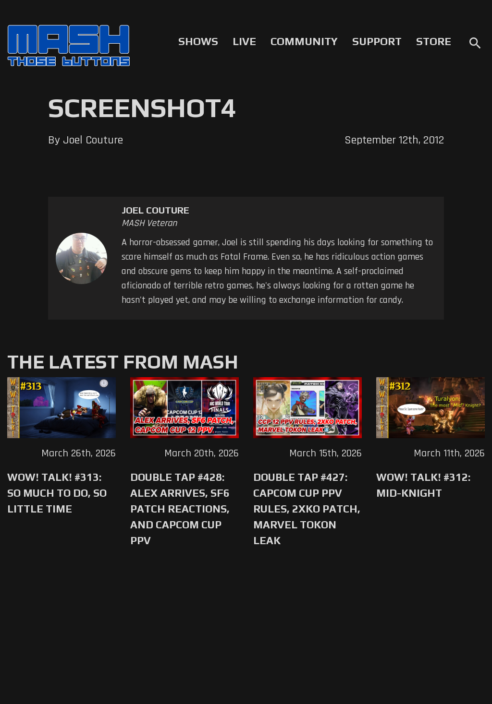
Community (304, 41)
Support (377, 41)
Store (433, 41)
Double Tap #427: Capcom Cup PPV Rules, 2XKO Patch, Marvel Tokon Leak (306, 509)
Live (244, 41)
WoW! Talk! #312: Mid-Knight (423, 485)
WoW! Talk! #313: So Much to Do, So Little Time (57, 493)
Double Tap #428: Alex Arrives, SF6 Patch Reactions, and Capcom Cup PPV (180, 509)
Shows (198, 41)
